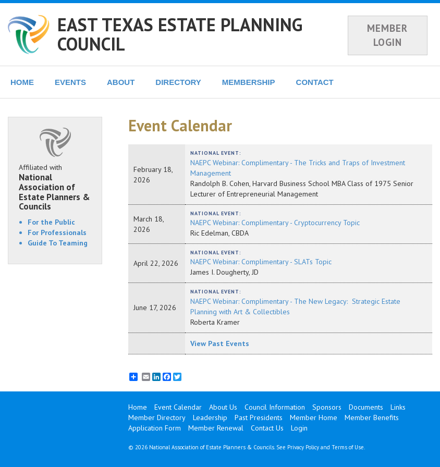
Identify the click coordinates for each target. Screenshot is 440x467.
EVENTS (70, 82)
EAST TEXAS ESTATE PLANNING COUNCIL (179, 34)
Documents (366, 407)
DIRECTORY (178, 82)
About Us (223, 407)
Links (398, 407)
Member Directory (157, 417)
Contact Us (267, 428)
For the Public (51, 222)
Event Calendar (178, 407)
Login (299, 428)
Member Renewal (215, 428)
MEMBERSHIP (248, 82)
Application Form (154, 428)
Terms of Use (348, 447)
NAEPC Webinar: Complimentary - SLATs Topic (261, 261)
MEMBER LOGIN (387, 35)
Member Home (313, 417)
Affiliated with (55, 187)
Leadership (210, 417)
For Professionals (57, 232)
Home (137, 407)
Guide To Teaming (58, 243)
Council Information (275, 407)
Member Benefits (372, 417)
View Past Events (219, 343)
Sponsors (326, 407)
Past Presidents (259, 417)
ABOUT (121, 82)
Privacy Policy (303, 447)
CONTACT (315, 82)
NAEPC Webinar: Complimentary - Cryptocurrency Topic (275, 222)
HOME (22, 82)
